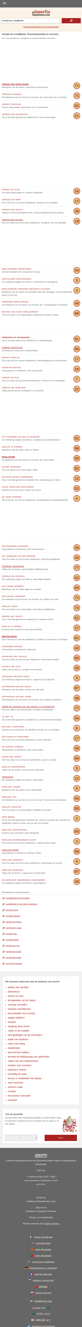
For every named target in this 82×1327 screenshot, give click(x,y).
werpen (12, 1010)
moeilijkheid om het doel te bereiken (21, 893)
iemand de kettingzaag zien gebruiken (28, 1045)
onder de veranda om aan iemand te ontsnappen (28, 695)
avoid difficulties (43, 1232)
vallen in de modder (18, 1019)
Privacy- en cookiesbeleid (41, 1206)
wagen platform (16, 1006)
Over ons (41, 1159)
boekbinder (14, 1036)
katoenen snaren (17, 1058)
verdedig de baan (17, 1062)
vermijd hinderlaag (12, 336)
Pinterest (52, 1200)
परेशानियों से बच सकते (43, 1290)
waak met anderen (18, 1028)
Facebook (30, 1200)
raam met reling (16, 1032)
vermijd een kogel (13, 940)
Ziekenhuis (14, 980)
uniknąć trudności (43, 1282)
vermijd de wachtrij (14, 952)
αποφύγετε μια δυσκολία (43, 1315)
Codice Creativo (51, 1212)
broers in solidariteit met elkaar (24, 1067)
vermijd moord (12, 899)
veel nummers (15, 1071)
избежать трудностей (43, 1269)
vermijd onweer (12, 929)
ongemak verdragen (13, 554)
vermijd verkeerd (13, 905)
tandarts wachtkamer (19, 997)
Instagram (41, 1200)
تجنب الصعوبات (39, 1296)
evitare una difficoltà (43, 1226)
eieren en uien (15, 984)
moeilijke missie (10, 838)
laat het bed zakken (18, 1041)
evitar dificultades (43, 1238)
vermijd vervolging (14, 911)
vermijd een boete (13, 946)
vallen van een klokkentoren (23, 1049)
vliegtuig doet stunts (19, 1015)
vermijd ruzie (11, 923)
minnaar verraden (17, 993)
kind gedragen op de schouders (25, 1023)
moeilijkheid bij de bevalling (18, 887)
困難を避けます (43, 1309)
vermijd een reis (13, 935)
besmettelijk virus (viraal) (21, 1002)
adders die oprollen (18, 976)
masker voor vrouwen (19, 1054)
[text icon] (71, 20)
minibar (12, 1080)
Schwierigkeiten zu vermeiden (43, 1257)
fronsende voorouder (19, 1084)
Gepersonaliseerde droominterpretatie (41, 27)
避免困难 (43, 1275)
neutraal (12, 1088)
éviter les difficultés (43, 1263)
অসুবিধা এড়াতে (43, 1302)
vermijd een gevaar (12, 219)
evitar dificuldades (43, 1244)
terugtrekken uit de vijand (21, 989)
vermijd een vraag (13, 917)
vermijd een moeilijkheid (43, 1251)
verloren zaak (15, 1075)
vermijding (7, 765)
